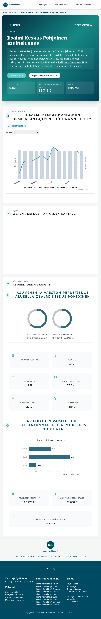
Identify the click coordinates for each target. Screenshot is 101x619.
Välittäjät (44, 4)
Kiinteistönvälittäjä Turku (47, 591)
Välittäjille (71, 599)
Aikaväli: (9, 132)
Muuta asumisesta (86, 4)
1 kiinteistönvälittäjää (71, 62)
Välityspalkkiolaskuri (14, 594)
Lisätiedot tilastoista (17, 126)
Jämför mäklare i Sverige (77, 591)
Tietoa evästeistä (74, 589)
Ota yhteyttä (72, 601)
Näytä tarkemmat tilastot (45, 75)
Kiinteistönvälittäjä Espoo (47, 586)
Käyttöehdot (72, 583)
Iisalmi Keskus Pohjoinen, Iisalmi (51, 12)
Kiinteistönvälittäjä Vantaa (47, 594)
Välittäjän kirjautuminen (77, 596)
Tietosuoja (71, 586)
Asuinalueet (57, 556)
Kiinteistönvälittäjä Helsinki (47, 583)
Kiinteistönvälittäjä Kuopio (47, 604)
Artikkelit (43, 556)
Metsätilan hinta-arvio (14, 600)
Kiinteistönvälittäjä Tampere (48, 589)
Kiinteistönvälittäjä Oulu (46, 597)
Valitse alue (16, 75)
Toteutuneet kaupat (25, 556)
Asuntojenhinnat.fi (10, 12)
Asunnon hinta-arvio (14, 597)
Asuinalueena (27, 12)
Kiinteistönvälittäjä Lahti (46, 599)
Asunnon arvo (63, 4)
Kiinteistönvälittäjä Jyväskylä (48, 602)
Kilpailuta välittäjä (13, 592)
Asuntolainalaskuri (76, 556)
